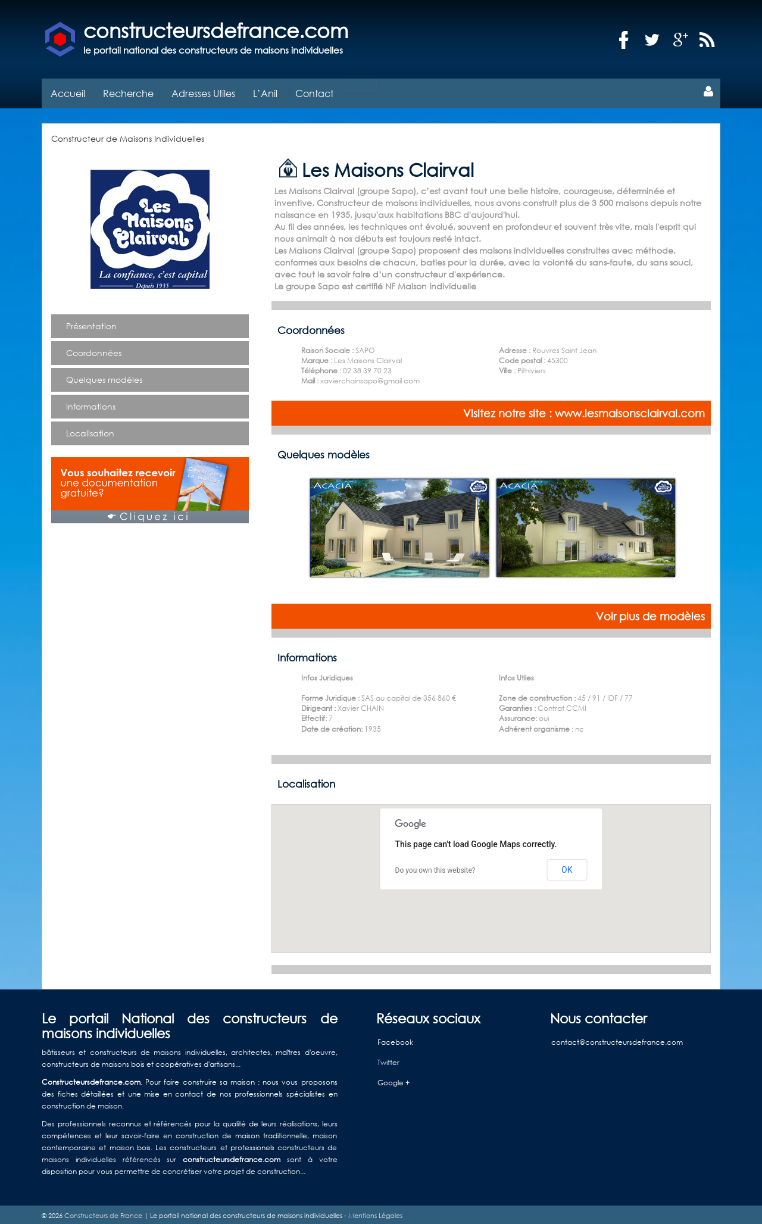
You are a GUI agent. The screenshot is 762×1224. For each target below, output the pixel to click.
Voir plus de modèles (650, 613)
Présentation (91, 323)
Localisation (90, 430)
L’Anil (265, 90)
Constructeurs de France (103, 1212)
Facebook (395, 1038)
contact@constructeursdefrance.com (617, 1038)
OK (566, 867)
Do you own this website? (435, 867)
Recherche (128, 90)
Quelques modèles (104, 376)
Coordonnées (93, 349)
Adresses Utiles (203, 90)
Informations (90, 403)
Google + (393, 1079)
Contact (314, 90)
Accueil (68, 90)
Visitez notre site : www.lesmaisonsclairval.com (584, 410)
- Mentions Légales (372, 1212)
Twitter (388, 1059)
